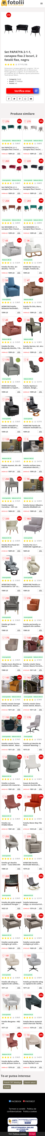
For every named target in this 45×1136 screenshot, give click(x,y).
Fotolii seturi (30, 1082)
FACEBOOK (15, 1101)
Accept (32, 1134)
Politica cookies (30, 1111)
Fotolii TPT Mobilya (12, 1082)
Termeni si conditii (17, 1108)
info (18, 153)
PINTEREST (29, 1101)
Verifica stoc (26, 91)
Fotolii (7, 1087)
